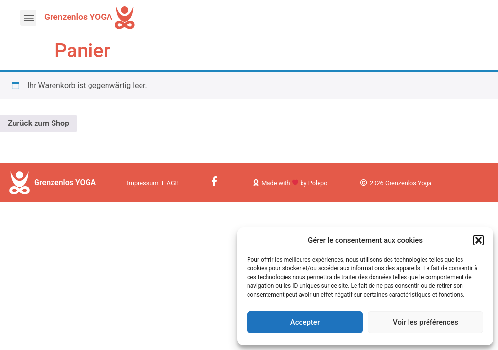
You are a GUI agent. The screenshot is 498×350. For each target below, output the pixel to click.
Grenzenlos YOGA (78, 17)
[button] (478, 240)
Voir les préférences (425, 322)
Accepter (305, 322)
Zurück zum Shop (38, 123)
